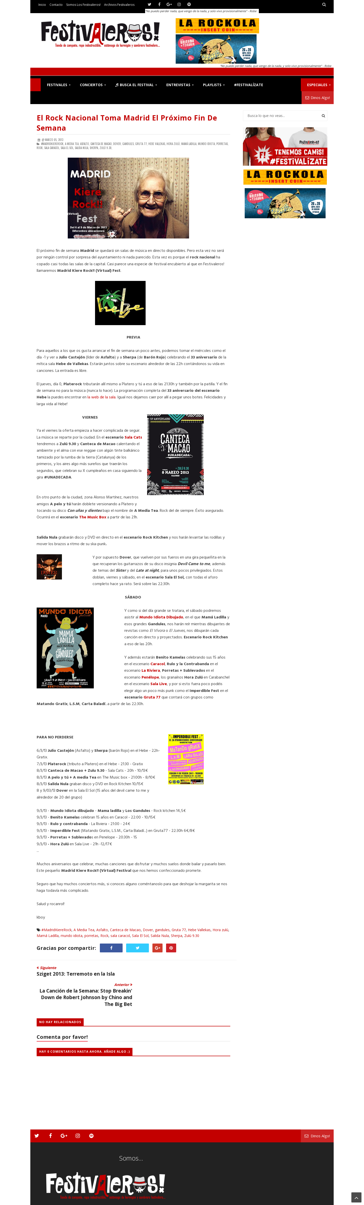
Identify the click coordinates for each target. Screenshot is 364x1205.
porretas (91, 935)
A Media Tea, (72, 144)
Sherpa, (94, 148)
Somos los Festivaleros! (83, 5)
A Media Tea (84, 929)
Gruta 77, (141, 144)
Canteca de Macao (125, 929)
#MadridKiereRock (56, 929)
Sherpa (176, 935)
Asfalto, (85, 144)
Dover (148, 929)
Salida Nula (160, 935)
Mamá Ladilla (48, 935)
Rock (104, 935)
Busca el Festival (134, 84)
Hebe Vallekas (199, 929)
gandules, (128, 144)
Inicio (42, 5)
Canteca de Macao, (101, 144)
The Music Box (92, 517)
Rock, (40, 148)
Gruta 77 (179, 929)
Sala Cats (133, 437)
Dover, (117, 144)
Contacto (56, 5)
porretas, (222, 144)
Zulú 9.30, (106, 148)
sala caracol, (52, 148)
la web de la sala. (101, 397)
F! (35, 84)
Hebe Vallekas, (157, 144)
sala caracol (120, 935)
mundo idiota (71, 935)
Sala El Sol (140, 935)
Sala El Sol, (67, 148)
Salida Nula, (82, 148)
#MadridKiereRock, (52, 144)
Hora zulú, (173, 144)
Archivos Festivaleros (119, 5)
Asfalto (102, 929)
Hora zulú (220, 929)
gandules (162, 929)
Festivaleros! (46, 1200)
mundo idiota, (207, 144)
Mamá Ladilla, (189, 144)
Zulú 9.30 (191, 935)
